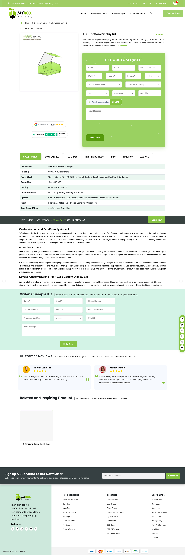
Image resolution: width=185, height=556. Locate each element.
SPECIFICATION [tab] (30, 157)
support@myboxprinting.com (43, 3)
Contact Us (133, 3)
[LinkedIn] (182, 336)
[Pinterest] (182, 330)
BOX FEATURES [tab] (52, 157)
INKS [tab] (113, 157)
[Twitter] (182, 325)
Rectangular (67, 517)
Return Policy (156, 517)
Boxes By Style (118, 13)
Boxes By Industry (98, 13)
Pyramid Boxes (112, 517)
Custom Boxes (112, 500)
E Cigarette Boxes (113, 534)
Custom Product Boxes (115, 513)
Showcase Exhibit (69, 513)
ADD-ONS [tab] (144, 157)
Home (83, 13)
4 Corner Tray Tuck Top (37, 444)
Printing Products (137, 13)
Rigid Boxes (67, 504)
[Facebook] (182, 319)
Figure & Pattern (69, 530)
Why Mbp (155, 530)
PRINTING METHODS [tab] (94, 157)
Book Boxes (111, 504)
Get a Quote (156, 504)
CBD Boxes (111, 526)
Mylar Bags (67, 509)
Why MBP (147, 3)
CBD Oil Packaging (114, 530)
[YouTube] (182, 347)
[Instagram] (182, 342)
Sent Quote (95, 138)
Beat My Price (173, 13)
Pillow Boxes (112, 509)
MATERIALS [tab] (72, 157)
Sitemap (155, 538)
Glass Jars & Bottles (70, 500)
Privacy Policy (157, 521)
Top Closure (67, 526)
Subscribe (173, 476)
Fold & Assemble (69, 521)
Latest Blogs (161, 3)
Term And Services (159, 526)
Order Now (157, 220)
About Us (155, 534)
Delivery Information (159, 513)
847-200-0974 (16, 3)
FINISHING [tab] (128, 157)
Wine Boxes (111, 521)
